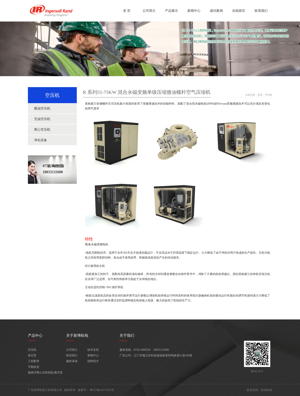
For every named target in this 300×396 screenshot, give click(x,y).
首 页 (126, 10)
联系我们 (261, 10)
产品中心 (35, 335)
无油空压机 (42, 119)
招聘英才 (93, 361)
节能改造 (33, 366)
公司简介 (149, 10)
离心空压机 (42, 129)
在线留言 (238, 10)
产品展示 (171, 10)
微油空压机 (42, 108)
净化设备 (40, 140)
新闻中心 (193, 10)
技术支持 (93, 349)
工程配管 (33, 361)
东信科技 (266, 390)
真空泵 (32, 355)
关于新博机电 (77, 335)
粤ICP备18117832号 (102, 390)
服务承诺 (72, 361)
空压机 (268, 94)
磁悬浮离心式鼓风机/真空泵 (45, 372)
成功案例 (216, 10)
